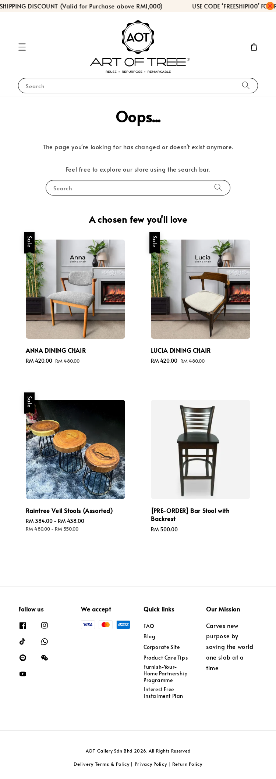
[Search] (246, 85)
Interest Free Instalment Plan (163, 692)
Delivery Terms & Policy (101, 764)
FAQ (149, 626)
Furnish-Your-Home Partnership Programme (166, 673)
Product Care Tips (166, 657)
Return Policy (187, 764)
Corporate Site (162, 646)
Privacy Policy (151, 764)
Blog (149, 636)
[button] (22, 47)
